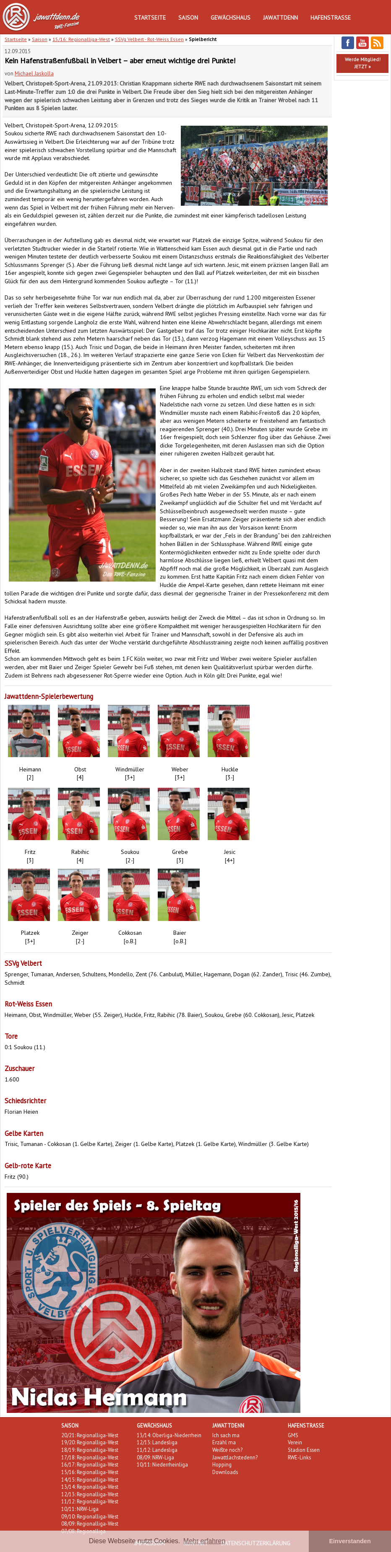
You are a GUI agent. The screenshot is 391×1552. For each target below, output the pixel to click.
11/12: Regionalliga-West (89, 1501)
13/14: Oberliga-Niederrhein (169, 1435)
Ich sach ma (226, 1435)
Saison (188, 17)
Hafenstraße (330, 17)
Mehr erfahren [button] (204, 1540)
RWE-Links (299, 1457)
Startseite (150, 17)
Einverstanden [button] (350, 1541)
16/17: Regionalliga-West (89, 1464)
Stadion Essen (304, 1449)
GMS (293, 1435)
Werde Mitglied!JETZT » (363, 63)
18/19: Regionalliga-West (89, 1449)
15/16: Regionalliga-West (81, 39)
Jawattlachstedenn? (235, 1457)
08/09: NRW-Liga (155, 1457)
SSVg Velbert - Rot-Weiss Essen (149, 39)
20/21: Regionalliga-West (89, 1435)
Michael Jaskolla (34, 73)
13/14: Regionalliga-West (89, 1486)
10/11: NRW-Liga (80, 1508)
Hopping (222, 1464)
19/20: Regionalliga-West (89, 1442)
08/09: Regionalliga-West (89, 1523)
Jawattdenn (280, 17)
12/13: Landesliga (157, 1442)
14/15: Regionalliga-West (89, 1479)
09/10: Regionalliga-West (89, 1516)
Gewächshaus (230, 17)
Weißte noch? (227, 1449)
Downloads (225, 1472)
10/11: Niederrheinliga (162, 1464)
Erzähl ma (224, 1442)
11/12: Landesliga (157, 1449)
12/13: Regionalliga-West (89, 1494)
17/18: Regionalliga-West (89, 1457)
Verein (295, 1442)
